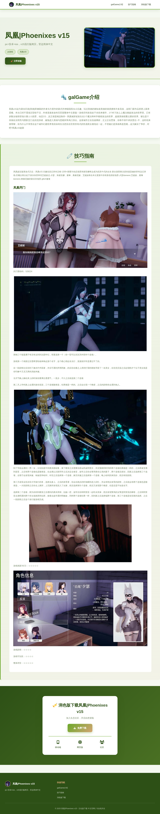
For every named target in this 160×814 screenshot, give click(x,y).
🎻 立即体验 (16, 61)
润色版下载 (146, 4)
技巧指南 (132, 4)
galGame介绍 (117, 4)
